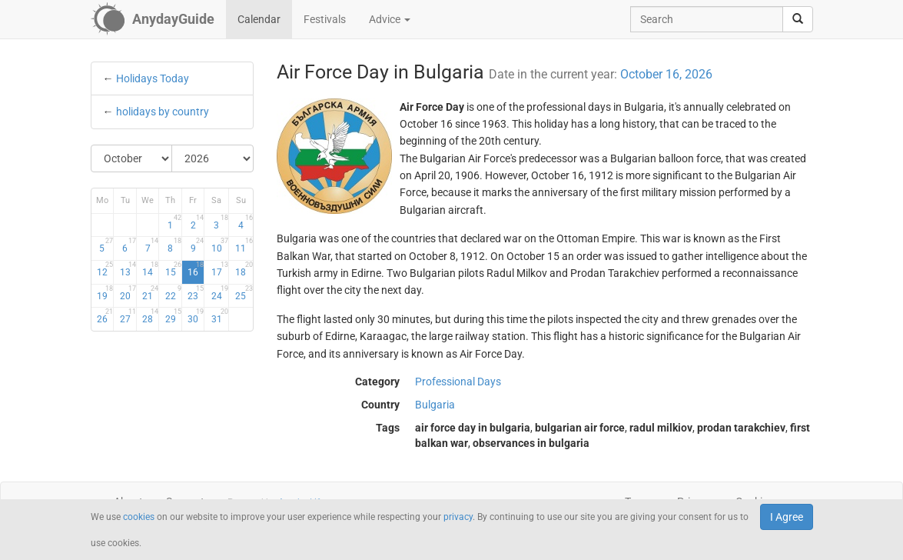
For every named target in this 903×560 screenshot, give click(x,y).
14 (150, 269)
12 (105, 269)
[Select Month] (132, 158)
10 (219, 245)
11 (244, 245)
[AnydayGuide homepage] (152, 19)
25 (244, 293)
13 (128, 269)
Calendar (259, 19)
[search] (797, 19)
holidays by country (162, 111)
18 (244, 269)
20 (128, 293)
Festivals (325, 19)
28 (150, 316)
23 (196, 293)
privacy (458, 517)
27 (128, 316)
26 (105, 316)
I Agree (786, 517)
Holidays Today (152, 78)
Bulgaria (435, 404)
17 (219, 269)
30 (196, 316)
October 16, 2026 (666, 74)
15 (173, 269)
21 (150, 293)
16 (196, 269)
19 (105, 293)
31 (219, 316)
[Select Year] (212, 158)
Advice (389, 19)
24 (219, 293)
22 (173, 293)
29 (173, 316)
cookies (138, 517)
